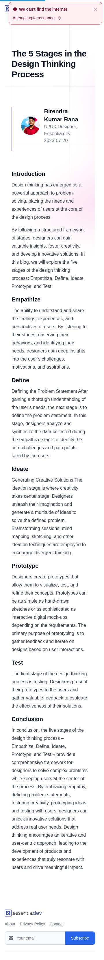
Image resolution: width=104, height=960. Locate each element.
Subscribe (80, 938)
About (10, 924)
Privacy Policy (32, 924)
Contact (57, 924)
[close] (95, 9)
